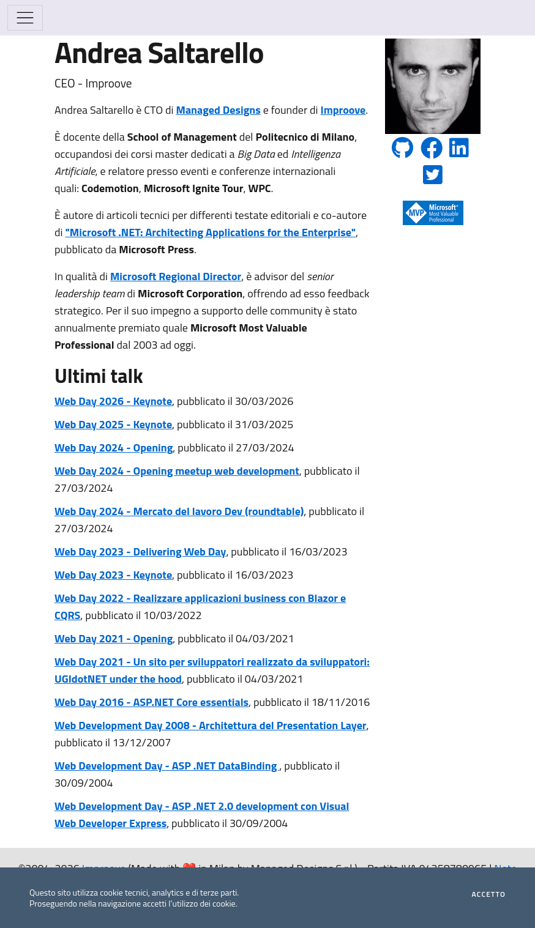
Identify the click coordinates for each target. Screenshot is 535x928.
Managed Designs (218, 110)
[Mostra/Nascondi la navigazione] (25, 18)
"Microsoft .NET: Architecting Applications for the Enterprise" (210, 232)
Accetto (489, 894)
